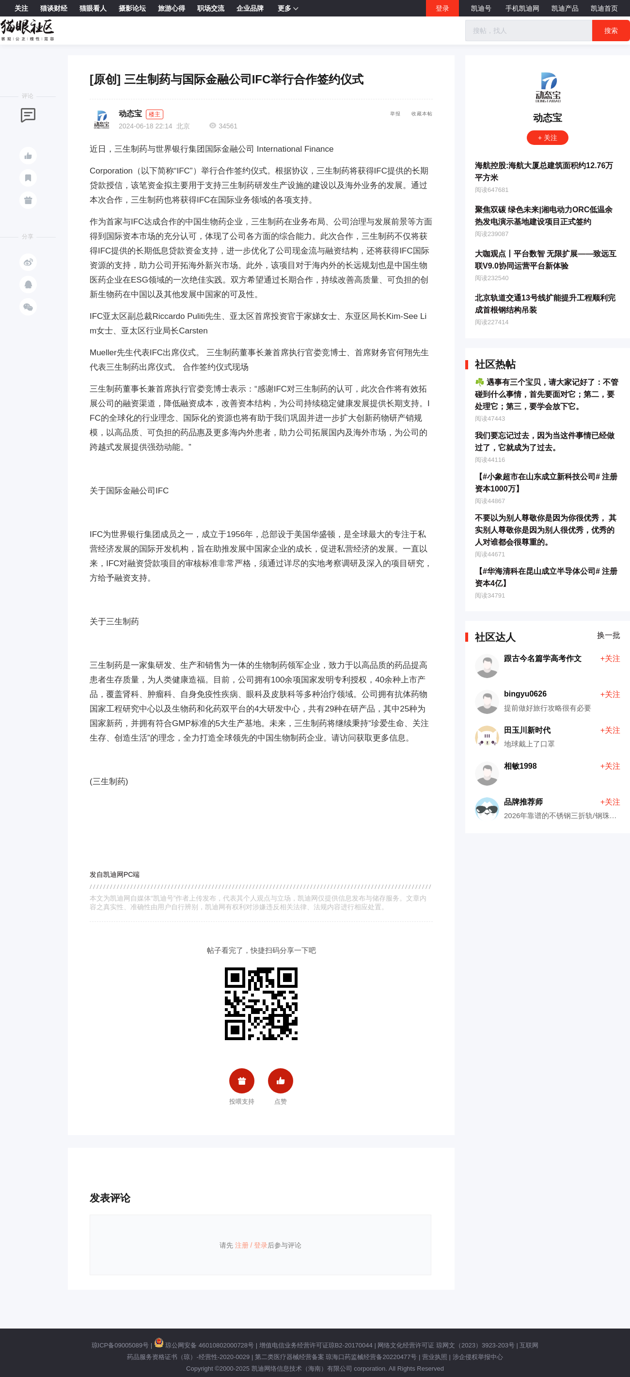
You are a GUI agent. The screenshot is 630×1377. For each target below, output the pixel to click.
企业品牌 (250, 8)
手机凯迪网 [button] (522, 8)
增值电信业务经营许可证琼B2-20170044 (316, 1345)
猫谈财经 (53, 8)
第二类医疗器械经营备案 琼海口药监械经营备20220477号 (336, 1357)
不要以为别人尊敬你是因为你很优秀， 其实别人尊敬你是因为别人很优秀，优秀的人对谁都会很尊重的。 (545, 530)
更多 (288, 8)
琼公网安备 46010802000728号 (204, 1345)
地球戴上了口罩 (529, 744)
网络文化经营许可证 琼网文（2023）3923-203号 (446, 1345)
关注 (21, 8)
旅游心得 (171, 8)
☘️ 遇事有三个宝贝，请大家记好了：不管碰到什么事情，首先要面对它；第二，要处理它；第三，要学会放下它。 (546, 394)
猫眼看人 (93, 8)
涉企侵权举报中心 (478, 1357)
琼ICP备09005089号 (120, 1345)
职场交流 (210, 8)
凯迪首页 (604, 8)
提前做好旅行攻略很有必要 (547, 708)
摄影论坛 (132, 8)
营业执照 (434, 1357)
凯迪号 (482, 8)
